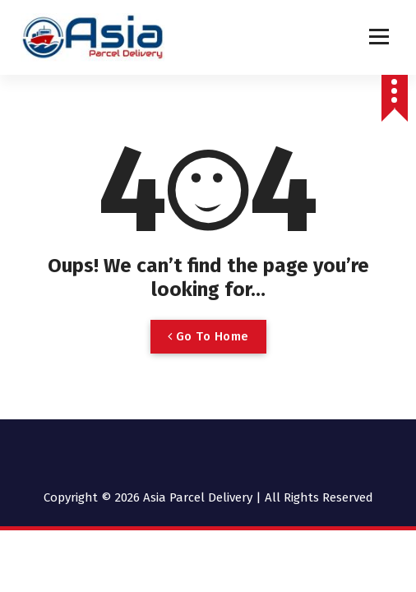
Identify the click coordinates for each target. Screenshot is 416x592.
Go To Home (208, 336)
